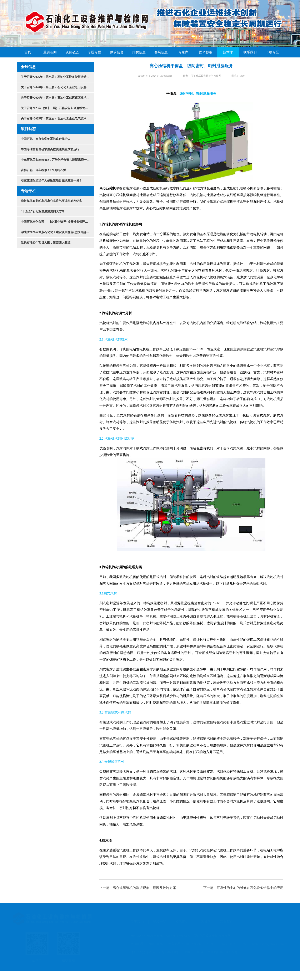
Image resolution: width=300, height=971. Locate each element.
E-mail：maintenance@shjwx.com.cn (264, 944)
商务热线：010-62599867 (185, 944)
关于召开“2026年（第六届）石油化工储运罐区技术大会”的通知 (57, 97)
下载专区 (272, 52)
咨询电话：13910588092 (146, 944)
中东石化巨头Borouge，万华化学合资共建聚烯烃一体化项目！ (57, 159)
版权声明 (159, 922)
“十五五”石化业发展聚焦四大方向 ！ (44, 211)
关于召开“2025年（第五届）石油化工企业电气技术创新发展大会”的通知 (57, 118)
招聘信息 (139, 52)
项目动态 (72, 52)
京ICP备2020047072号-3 (224, 952)
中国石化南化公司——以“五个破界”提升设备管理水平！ (57, 221)
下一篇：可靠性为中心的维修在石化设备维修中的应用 (243, 888)
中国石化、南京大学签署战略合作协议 (45, 138)
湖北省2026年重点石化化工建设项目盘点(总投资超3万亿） (57, 232)
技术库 (228, 52)
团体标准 (205, 52)
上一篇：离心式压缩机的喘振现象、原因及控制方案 (137, 888)
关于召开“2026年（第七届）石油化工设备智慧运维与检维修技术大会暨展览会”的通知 (57, 76)
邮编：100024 (193, 952)
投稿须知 (182, 922)
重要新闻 (50, 52)
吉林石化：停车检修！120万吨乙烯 (43, 170)
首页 (27, 52)
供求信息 (116, 52)
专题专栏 (94, 52)
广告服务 (204, 922)
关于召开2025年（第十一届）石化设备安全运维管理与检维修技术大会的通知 (57, 108)
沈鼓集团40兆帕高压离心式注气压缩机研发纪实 (51, 201)
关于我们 (137, 922)
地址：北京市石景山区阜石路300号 (154, 952)
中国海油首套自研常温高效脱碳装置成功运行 (50, 149)
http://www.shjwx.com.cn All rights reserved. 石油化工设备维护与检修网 (180, 935)
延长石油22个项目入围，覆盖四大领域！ (47, 242)
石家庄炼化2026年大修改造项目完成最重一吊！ (51, 180)
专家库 (183, 52)
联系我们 (250, 52)
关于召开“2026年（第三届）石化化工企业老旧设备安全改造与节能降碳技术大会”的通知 (57, 87)
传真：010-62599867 (221, 944)
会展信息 (161, 52)
